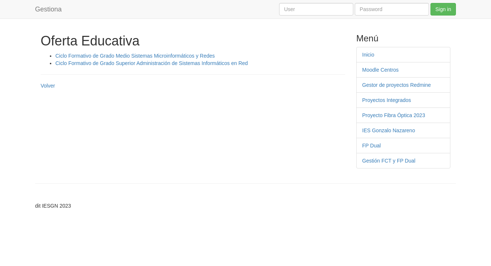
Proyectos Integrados (386, 100)
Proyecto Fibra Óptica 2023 (393, 115)
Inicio (368, 55)
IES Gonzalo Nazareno (388, 130)
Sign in (443, 9)
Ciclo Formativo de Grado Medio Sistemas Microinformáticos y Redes (135, 56)
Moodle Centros (380, 70)
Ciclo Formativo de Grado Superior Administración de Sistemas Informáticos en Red (151, 63)
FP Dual (371, 146)
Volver (48, 86)
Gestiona (48, 9)
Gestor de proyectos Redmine (396, 85)
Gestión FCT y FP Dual (388, 161)
